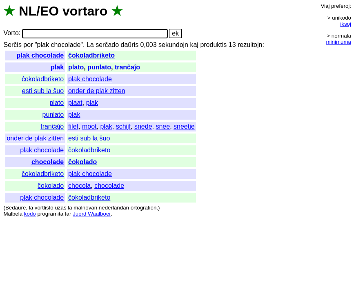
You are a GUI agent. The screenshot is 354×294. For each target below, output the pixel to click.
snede (143, 126)
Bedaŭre (15, 208)
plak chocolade (40, 55)
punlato (99, 67)
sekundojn (173, 44)
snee (163, 126)
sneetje (184, 126)
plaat (75, 102)
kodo (30, 214)
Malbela (12, 214)
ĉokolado (82, 161)
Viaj (325, 6)
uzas (60, 208)
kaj (194, 44)
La (90, 44)
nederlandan (114, 208)
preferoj (340, 6)
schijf (123, 126)
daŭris (130, 44)
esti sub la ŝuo (43, 90)
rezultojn (250, 44)
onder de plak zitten (96, 90)
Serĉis (12, 44)
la (31, 208)
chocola (79, 185)
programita (50, 214)
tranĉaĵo (127, 67)
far (68, 214)
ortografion (144, 208)
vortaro (84, 11)
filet (73, 126)
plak (57, 67)
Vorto (10, 33)
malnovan (85, 208)
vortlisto (44, 208)
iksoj (345, 24)
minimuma (338, 42)
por (28, 44)
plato (76, 67)
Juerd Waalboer (92, 214)
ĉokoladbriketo (91, 55)
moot (89, 126)
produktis (213, 44)
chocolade (47, 161)
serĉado (107, 44)
